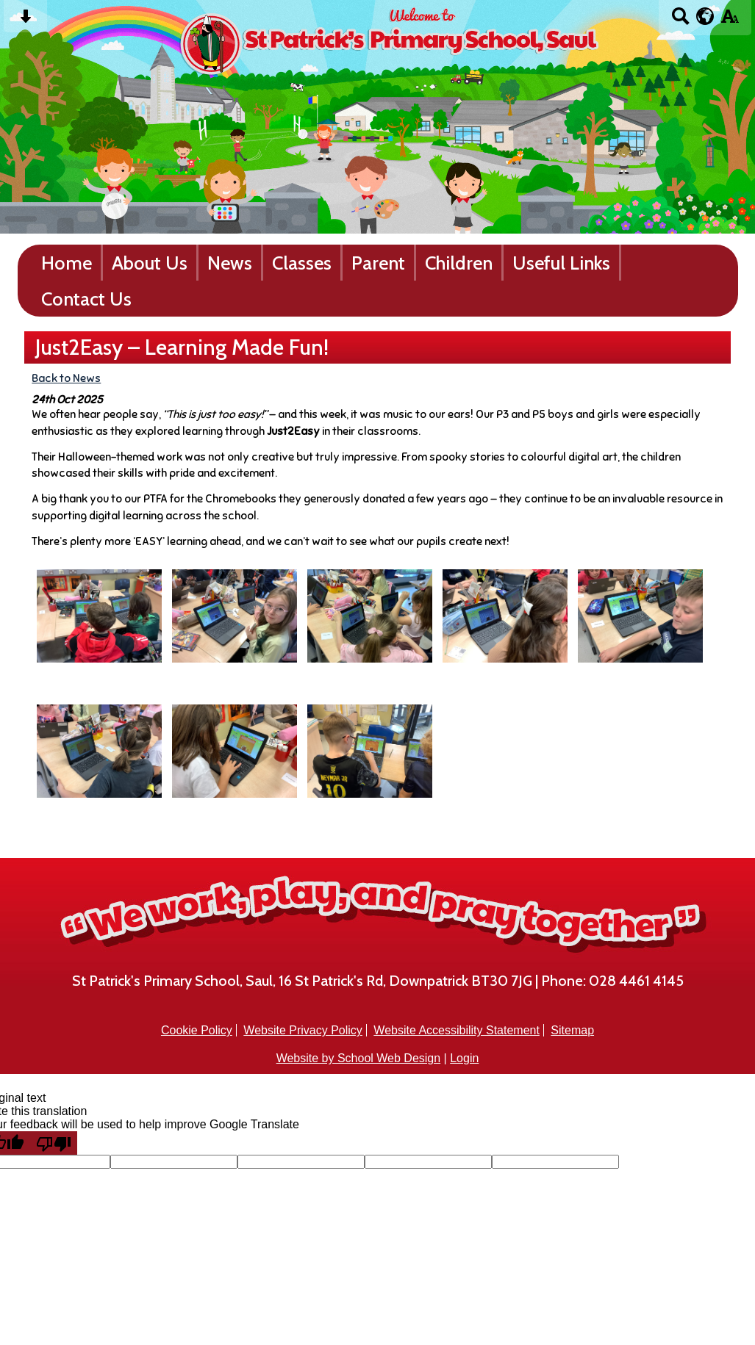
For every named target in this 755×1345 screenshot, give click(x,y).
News (229, 262)
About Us (149, 262)
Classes (302, 262)
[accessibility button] (729, 21)
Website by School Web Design (358, 1058)
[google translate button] (705, 16)
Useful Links (561, 262)
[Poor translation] (53, 1143)
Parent (378, 262)
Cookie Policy (196, 1030)
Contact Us (86, 298)
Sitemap (572, 1030)
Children (459, 262)
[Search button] (680, 21)
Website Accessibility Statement (456, 1030)
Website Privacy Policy (302, 1030)
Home (66, 262)
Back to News (66, 378)
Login (464, 1058)
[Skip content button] (25, 21)
